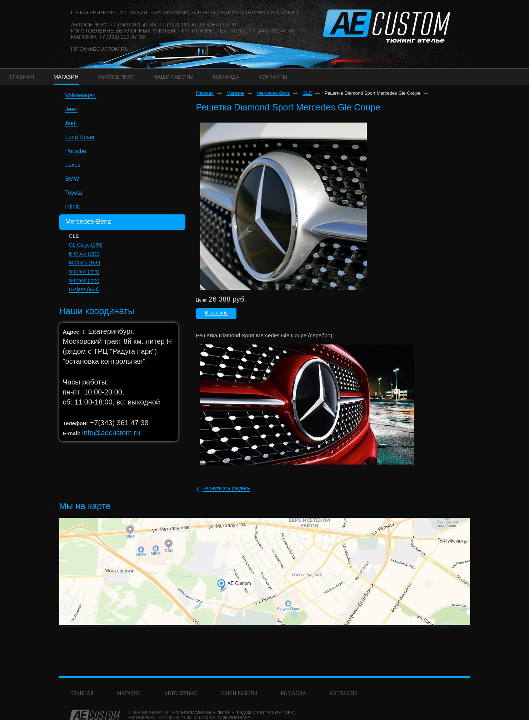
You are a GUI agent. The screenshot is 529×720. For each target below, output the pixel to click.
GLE (74, 236)
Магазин (235, 93)
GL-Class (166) (86, 245)
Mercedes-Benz (273, 93)
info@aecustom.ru (100, 49)
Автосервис (180, 693)
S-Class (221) (84, 271)
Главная (205, 93)
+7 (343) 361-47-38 (174, 717)
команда (293, 693)
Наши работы (238, 693)
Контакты (343, 693)
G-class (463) (84, 289)
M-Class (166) (84, 262)
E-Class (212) (84, 254)
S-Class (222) (84, 280)
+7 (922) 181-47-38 (210, 717)
